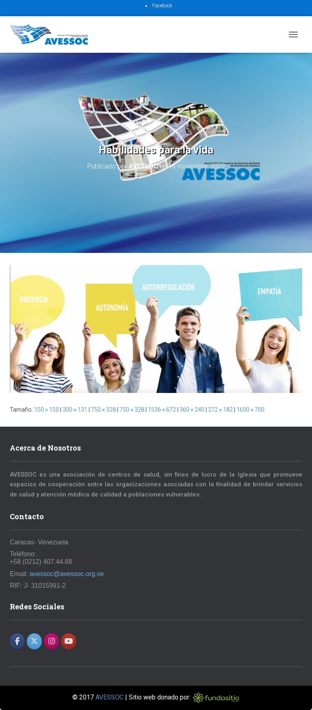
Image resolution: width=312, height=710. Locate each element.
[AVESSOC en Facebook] (17, 641)
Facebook (162, 6)
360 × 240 (192, 409)
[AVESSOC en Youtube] (68, 641)
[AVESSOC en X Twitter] (34, 641)
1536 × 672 (162, 409)
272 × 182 (220, 409)
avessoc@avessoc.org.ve (67, 573)
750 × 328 (103, 409)
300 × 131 (75, 409)
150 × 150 (46, 409)
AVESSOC (109, 697)
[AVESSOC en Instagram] (51, 641)
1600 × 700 (250, 409)
